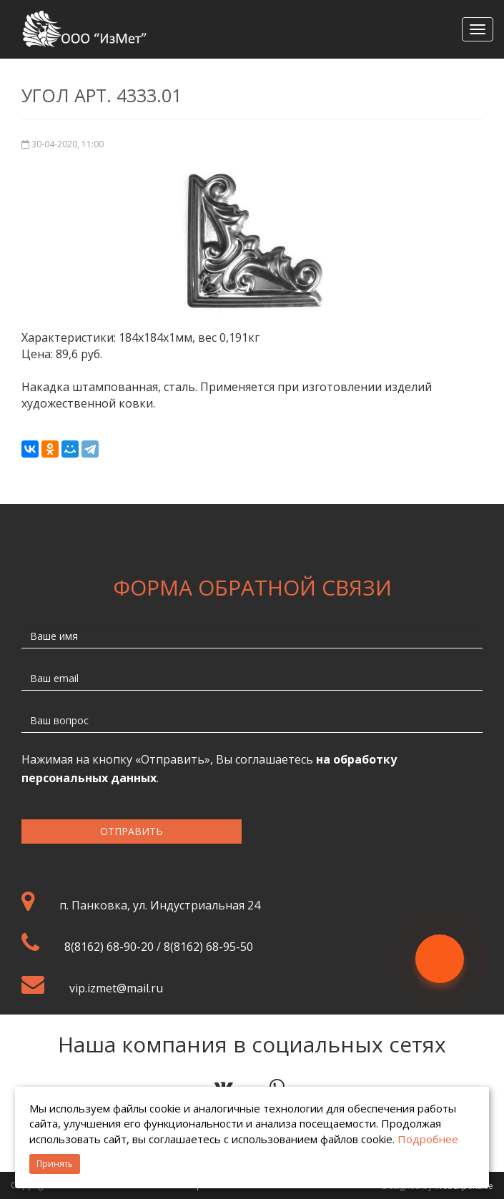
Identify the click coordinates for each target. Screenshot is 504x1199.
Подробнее (427, 1139)
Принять (54, 1164)
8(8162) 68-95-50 (208, 946)
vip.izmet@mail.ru (116, 988)
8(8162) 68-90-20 (109, 946)
